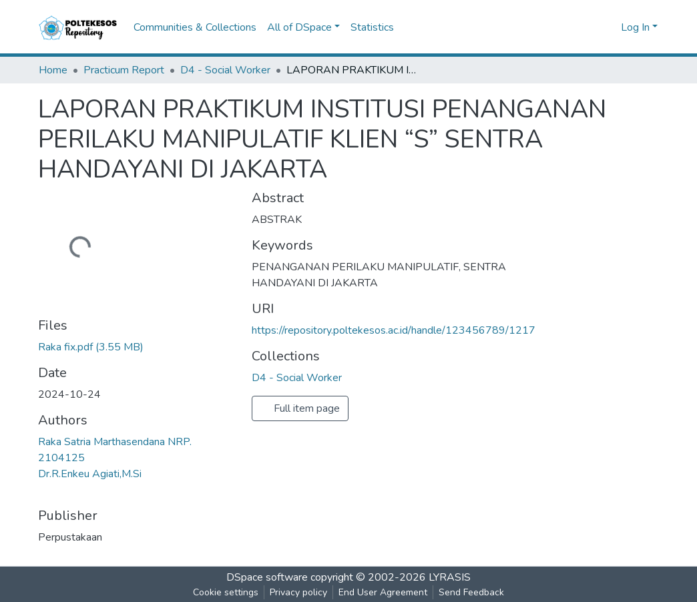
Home (53, 70)
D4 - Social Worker (225, 70)
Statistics (372, 27)
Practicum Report (123, 70)
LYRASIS (450, 577)
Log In (635, 27)
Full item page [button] (300, 408)
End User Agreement (382, 592)
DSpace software (267, 577)
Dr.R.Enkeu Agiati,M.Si (90, 474)
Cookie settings (225, 592)
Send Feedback (471, 592)
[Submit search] (589, 27)
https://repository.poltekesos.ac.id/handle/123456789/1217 (393, 330)
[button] (608, 27)
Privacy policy (298, 592)
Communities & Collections (195, 27)
